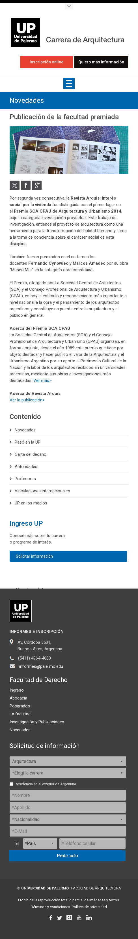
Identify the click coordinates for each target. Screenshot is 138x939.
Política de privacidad (89, 907)
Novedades (27, 100)
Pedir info (67, 855)
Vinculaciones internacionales (42, 490)
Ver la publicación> (27, 399)
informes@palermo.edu (41, 666)
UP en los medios (31, 502)
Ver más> (42, 380)
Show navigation (69, 83)
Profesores (25, 478)
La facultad (20, 713)
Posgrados (20, 706)
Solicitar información (34, 556)
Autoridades (26, 466)
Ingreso (17, 690)
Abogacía (18, 698)
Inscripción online (47, 62)
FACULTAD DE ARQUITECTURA (96, 888)
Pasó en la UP (27, 441)
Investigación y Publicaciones (37, 721)
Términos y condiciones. (51, 907)
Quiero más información (101, 62)
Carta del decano (30, 454)
